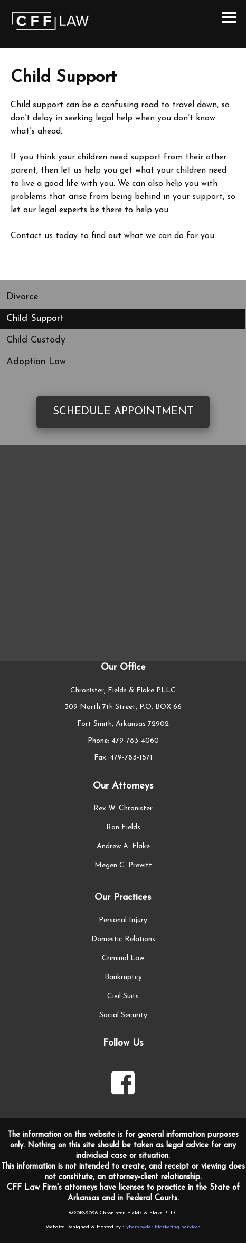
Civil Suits (123, 996)
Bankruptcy (123, 977)
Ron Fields (123, 827)
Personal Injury (123, 920)
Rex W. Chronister (123, 808)
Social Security (123, 1015)
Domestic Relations (123, 939)
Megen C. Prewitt (123, 865)
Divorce (22, 297)
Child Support (35, 319)
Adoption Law (36, 362)
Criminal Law (123, 958)
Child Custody (35, 340)
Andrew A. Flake (123, 846)
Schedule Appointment (123, 411)
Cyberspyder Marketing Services (161, 1227)
